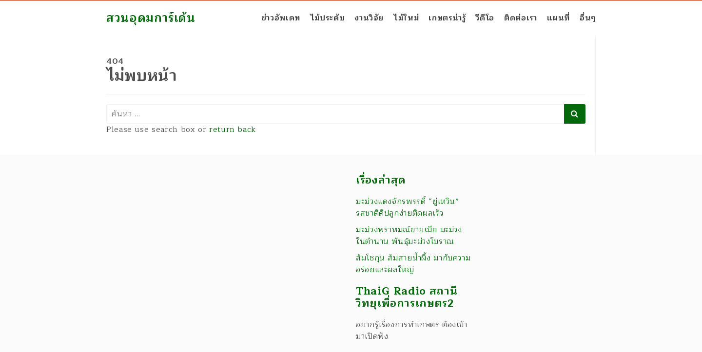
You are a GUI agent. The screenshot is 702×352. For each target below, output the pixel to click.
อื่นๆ (588, 18)
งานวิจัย (369, 18)
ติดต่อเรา (520, 18)
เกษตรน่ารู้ (447, 18)
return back (232, 129)
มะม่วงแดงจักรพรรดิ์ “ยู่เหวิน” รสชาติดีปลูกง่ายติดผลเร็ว (407, 207)
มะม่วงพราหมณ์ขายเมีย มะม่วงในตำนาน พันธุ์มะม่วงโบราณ (409, 235)
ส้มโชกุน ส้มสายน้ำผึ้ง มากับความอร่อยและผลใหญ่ (413, 264)
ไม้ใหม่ (406, 18)
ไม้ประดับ (327, 18)
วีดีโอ (484, 18)
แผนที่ (558, 18)
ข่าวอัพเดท (280, 18)
